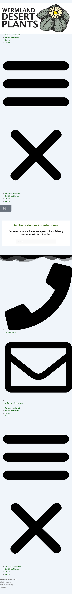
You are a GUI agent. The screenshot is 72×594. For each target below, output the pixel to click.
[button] (36, 119)
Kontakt (7, 43)
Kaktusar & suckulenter (13, 35)
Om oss (7, 40)
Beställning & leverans (12, 37)
